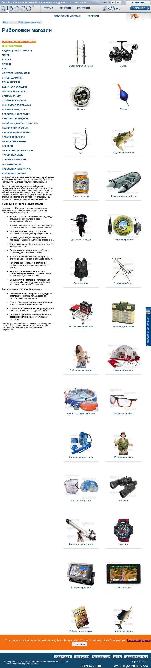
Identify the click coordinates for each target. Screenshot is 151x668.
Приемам (79, 644)
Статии (48, 8)
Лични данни (82, 656)
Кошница (138, 2)
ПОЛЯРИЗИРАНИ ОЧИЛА (15, 128)
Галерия (93, 16)
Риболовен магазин (29, 22)
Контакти (83, 8)
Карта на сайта (140, 661)
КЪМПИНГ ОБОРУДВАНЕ (15, 118)
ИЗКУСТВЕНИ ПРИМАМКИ (16, 73)
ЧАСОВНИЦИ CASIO (12, 155)
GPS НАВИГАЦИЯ (11, 164)
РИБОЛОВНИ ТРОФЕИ (14, 173)
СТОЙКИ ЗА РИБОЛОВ (14, 100)
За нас (117, 656)
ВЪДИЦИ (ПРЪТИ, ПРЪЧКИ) (17, 50)
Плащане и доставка (136, 656)
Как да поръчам (101, 656)
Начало (7, 22)
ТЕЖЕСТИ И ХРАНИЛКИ (14, 91)
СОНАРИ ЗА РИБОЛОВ (14, 159)
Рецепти (65, 8)
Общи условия (63, 656)
